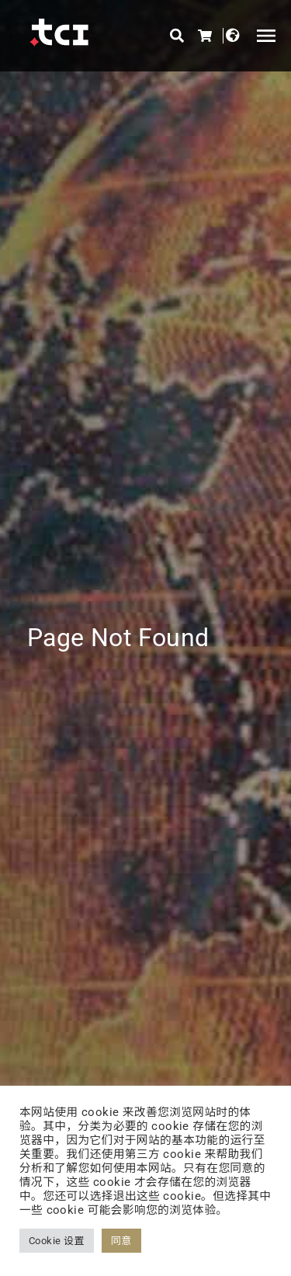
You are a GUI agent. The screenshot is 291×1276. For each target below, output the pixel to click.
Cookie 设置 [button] (57, 1240)
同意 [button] (121, 1240)
